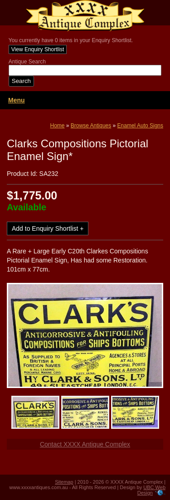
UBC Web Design (151, 490)
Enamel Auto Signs (140, 125)
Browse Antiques (91, 125)
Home (57, 125)
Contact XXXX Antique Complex (85, 444)
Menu (16, 100)
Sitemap (64, 482)
